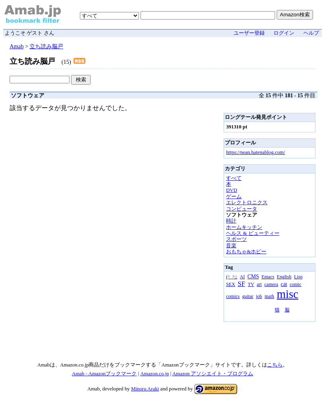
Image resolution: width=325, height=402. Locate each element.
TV (251, 284)
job (259, 296)
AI (242, 277)
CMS (253, 277)
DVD (231, 190)
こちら (275, 365)
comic (295, 284)
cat (284, 284)
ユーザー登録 (249, 33)
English (284, 277)
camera (271, 284)
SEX (230, 284)
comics (233, 296)
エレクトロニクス (247, 202)
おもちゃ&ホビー (246, 251)
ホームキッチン (244, 227)
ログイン (283, 33)
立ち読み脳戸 (46, 46)
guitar (248, 296)
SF (241, 284)
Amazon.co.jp (154, 373)
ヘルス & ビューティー (252, 233)
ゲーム (234, 196)
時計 (231, 221)
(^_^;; (231, 277)
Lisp (298, 277)
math (269, 296)
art (259, 284)
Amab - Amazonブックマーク (104, 373)
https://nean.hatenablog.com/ (255, 152)
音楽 (231, 245)
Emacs (268, 277)
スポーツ (236, 239)
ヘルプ (311, 33)
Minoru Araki (145, 389)
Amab (17, 46)
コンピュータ (241, 209)
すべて (234, 178)
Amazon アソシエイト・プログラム (213, 373)
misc (287, 294)
